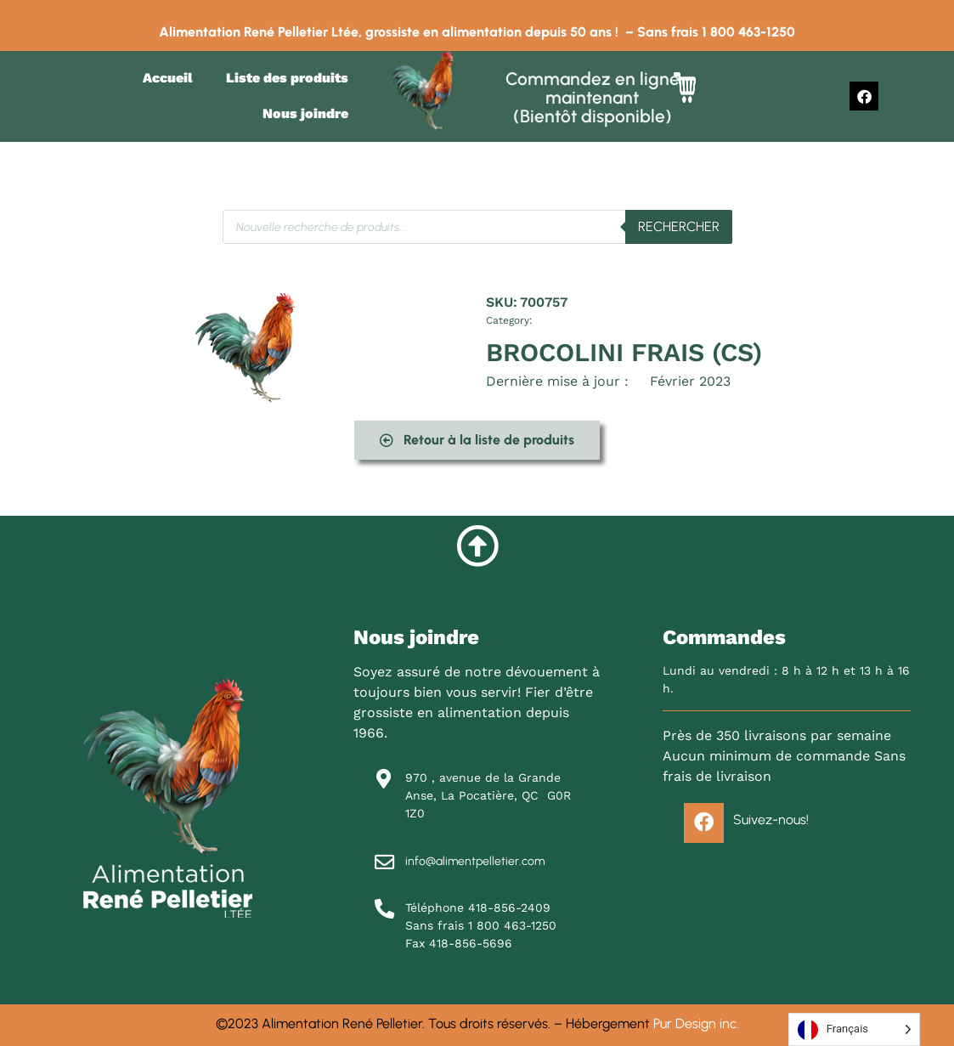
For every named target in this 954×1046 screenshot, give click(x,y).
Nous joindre (305, 113)
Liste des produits (287, 78)
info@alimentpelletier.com (475, 861)
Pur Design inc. (696, 1023)
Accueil (167, 78)
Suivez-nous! (771, 820)
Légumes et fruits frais (585, 320)
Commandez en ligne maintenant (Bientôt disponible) (592, 97)
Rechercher (679, 226)
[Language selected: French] (854, 1029)
